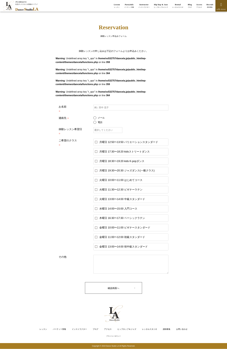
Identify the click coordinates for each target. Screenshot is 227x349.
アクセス (108, 329)
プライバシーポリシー (113, 336)
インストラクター (79, 329)
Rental (177, 5)
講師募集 (166, 329)
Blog (190, 5)
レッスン (43, 329)
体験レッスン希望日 (70, 129)
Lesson (117, 5)
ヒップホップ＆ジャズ (126, 329)
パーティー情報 (59, 329)
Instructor (144, 5)
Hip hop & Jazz (161, 5)
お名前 (62, 106)
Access (199, 5)
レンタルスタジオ (149, 329)
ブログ (95, 329)
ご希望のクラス (68, 140)
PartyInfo (129, 5)
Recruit (210, 5)
